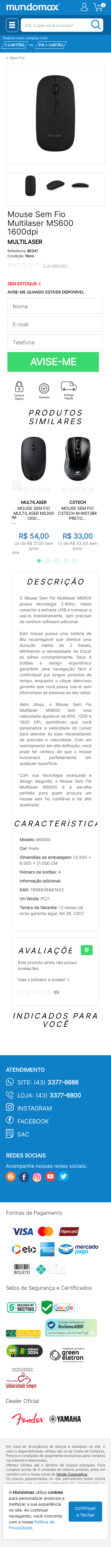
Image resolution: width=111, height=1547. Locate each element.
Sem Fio (17, 58)
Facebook (33, 1121)
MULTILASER (24, 242)
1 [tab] (36, 561)
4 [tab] (63, 561)
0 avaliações (55, 265)
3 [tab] (54, 561)
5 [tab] (72, 561)
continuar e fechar (85, 1511)
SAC (23, 1134)
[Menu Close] (12, 25)
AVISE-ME (53, 362)
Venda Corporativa (71, 1474)
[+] (87, 950)
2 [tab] (45, 561)
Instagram (34, 1108)
